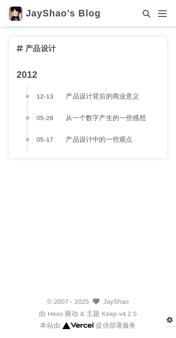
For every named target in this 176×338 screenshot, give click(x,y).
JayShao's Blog (63, 13)
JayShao (116, 301)
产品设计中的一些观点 (99, 139)
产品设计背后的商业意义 (102, 96)
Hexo (55, 313)
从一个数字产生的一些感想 (105, 117)
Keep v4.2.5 (119, 313)
